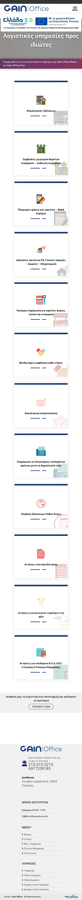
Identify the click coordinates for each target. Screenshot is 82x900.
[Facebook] (21, 792)
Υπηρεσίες (29, 871)
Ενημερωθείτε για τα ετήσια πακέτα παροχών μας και (40, 64)
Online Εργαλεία (31, 880)
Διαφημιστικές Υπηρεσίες (36, 889)
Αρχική (27, 834)
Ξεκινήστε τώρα (41, 706)
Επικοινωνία (30, 853)
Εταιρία (27, 839)
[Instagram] (24, 792)
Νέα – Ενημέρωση (32, 844)
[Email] (27, 792)
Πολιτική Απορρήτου (34, 848)
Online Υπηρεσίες (32, 875)
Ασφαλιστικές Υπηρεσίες (36, 885)
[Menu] (75, 8)
